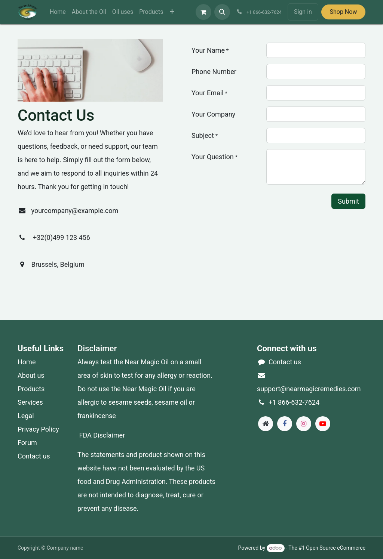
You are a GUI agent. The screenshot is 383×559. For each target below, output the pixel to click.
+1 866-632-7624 (294, 402)
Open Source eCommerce (335, 548)
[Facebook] (284, 423)
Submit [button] (348, 201)
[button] (222, 12)
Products (31, 389)
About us (31, 375)
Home (27, 362)
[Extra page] (265, 423)
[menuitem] (58, 12)
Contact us (34, 456)
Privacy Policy (38, 429)
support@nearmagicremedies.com (309, 389)
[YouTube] (322, 423)
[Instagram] (303, 423)
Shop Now (343, 11)
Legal (26, 416)
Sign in (303, 11)
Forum (27, 443)
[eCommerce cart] (203, 12)
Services (30, 402)
